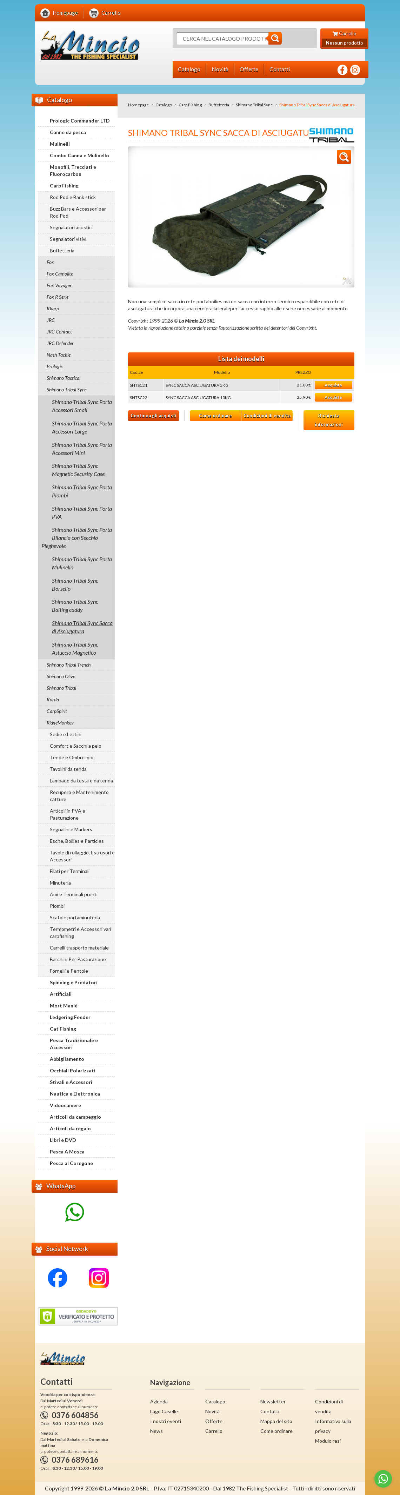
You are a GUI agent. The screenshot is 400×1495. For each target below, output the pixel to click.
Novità (212, 1411)
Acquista (333, 385)
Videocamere (65, 1105)
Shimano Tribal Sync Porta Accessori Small (82, 405)
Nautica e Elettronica (75, 1094)
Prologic (55, 366)
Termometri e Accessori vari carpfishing (80, 932)
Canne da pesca (68, 132)
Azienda (159, 1401)
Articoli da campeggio (75, 1117)
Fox (50, 262)
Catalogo (163, 104)
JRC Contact (59, 332)
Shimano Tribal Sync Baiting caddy (75, 605)
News (156, 1431)
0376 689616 (75, 1459)
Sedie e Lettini (65, 734)
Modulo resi (328, 1441)
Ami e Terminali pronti (74, 894)
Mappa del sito (276, 1421)
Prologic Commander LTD (80, 121)
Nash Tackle (59, 355)
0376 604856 (75, 1415)
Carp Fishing (190, 104)
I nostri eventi (165, 1421)
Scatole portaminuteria (75, 917)
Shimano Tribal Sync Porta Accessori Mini (82, 448)
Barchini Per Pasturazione (78, 959)
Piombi (57, 906)
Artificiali (61, 994)
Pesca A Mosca (67, 1152)
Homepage (138, 104)
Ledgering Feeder (70, 1017)
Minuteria (60, 883)
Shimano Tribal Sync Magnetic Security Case (78, 469)
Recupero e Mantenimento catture (79, 795)
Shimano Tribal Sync (254, 104)
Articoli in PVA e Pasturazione (67, 814)
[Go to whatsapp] (383, 1479)
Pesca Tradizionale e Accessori (74, 1043)
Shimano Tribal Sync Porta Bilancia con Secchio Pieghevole (76, 537)
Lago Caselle (164, 1411)
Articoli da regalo (70, 1128)
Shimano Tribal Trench (69, 665)
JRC (51, 320)
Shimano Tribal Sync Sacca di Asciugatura (82, 627)
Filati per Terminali (69, 871)
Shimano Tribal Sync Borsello (75, 584)
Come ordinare (215, 415)
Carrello (213, 1431)
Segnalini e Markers (71, 829)
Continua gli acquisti (153, 415)
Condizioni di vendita (267, 415)
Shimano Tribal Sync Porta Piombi (82, 491)
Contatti (269, 1411)
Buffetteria (218, 104)
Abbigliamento (67, 1059)
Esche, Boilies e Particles (77, 841)
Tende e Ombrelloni (71, 757)
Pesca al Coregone (71, 1163)
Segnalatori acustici (71, 227)
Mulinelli (60, 144)
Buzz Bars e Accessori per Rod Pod (78, 212)
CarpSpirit (57, 711)
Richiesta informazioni (329, 420)
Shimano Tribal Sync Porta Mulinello (82, 563)
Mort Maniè (64, 1005)
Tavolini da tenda (68, 769)
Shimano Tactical (63, 378)
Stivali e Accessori (71, 1082)
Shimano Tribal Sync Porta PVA (82, 512)
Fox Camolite (60, 274)
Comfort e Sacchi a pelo (75, 746)
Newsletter (273, 1401)
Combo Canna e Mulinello (79, 155)
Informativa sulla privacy (333, 1426)
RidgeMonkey (60, 723)
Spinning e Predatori (74, 982)
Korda (53, 699)
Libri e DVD (63, 1140)
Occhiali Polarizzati (72, 1070)
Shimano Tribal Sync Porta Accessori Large (82, 427)
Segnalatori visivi (68, 239)
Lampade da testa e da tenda (81, 780)
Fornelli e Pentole (69, 971)
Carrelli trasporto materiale (79, 948)
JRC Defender (60, 343)
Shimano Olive (61, 676)
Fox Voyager (59, 285)
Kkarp (53, 308)
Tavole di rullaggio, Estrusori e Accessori (82, 855)
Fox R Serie (57, 297)
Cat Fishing (63, 1029)
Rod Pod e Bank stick (73, 197)
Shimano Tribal (61, 688)
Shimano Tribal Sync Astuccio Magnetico (75, 648)
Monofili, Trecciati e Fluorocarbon (73, 170)
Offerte (213, 1421)
